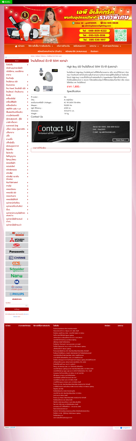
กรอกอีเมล (8, 303)
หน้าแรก (32, 56)
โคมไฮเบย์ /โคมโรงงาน (41, 56)
